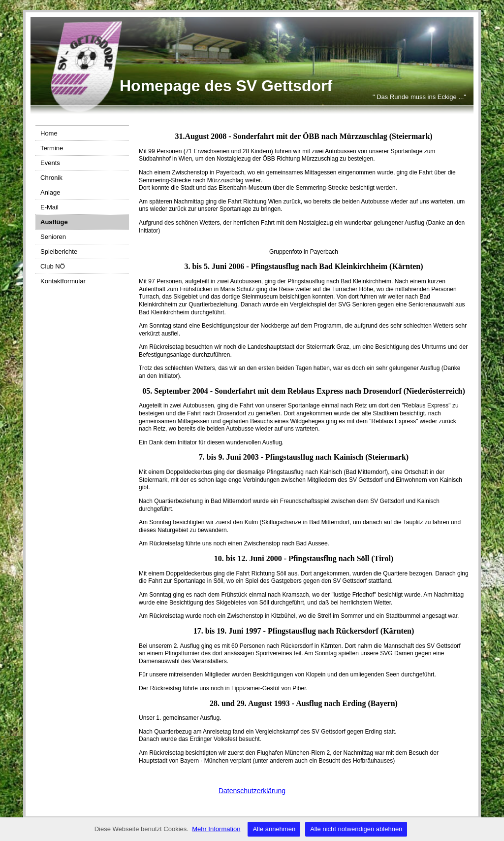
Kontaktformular (63, 281)
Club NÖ (52, 266)
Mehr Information (216, 829)
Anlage (50, 192)
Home (49, 133)
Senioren (53, 236)
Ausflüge (54, 222)
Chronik (51, 177)
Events (50, 163)
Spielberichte (58, 251)
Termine (51, 148)
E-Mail (49, 207)
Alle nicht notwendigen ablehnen (356, 829)
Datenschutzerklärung (252, 791)
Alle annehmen (273, 829)
